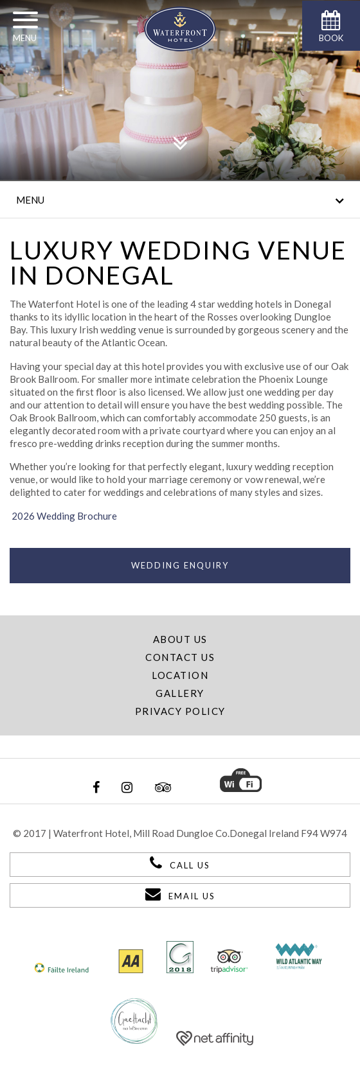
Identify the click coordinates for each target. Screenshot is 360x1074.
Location (180, 675)
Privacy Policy (180, 711)
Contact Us (180, 657)
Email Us (180, 893)
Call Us (180, 862)
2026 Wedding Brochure (63, 516)
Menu (180, 200)
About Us (180, 639)
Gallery (180, 693)
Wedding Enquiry (180, 565)
